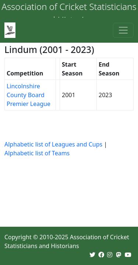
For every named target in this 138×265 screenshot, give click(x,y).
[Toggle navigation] (123, 30)
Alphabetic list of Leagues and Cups (53, 144)
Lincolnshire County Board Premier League (28, 95)
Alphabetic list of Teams (37, 153)
